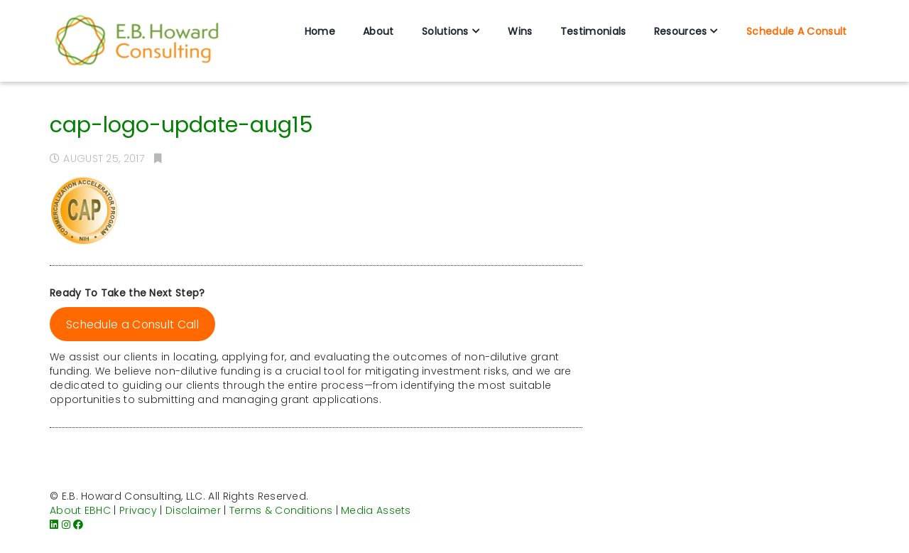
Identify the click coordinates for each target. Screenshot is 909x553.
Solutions (445, 31)
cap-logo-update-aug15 (181, 125)
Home (320, 31)
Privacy (138, 510)
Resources (680, 31)
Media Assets (376, 510)
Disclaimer (193, 510)
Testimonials (593, 31)
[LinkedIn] (54, 524)
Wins (520, 31)
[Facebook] (78, 524)
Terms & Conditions (280, 510)
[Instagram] (66, 524)
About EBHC (80, 510)
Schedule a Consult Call (132, 324)
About (378, 31)
